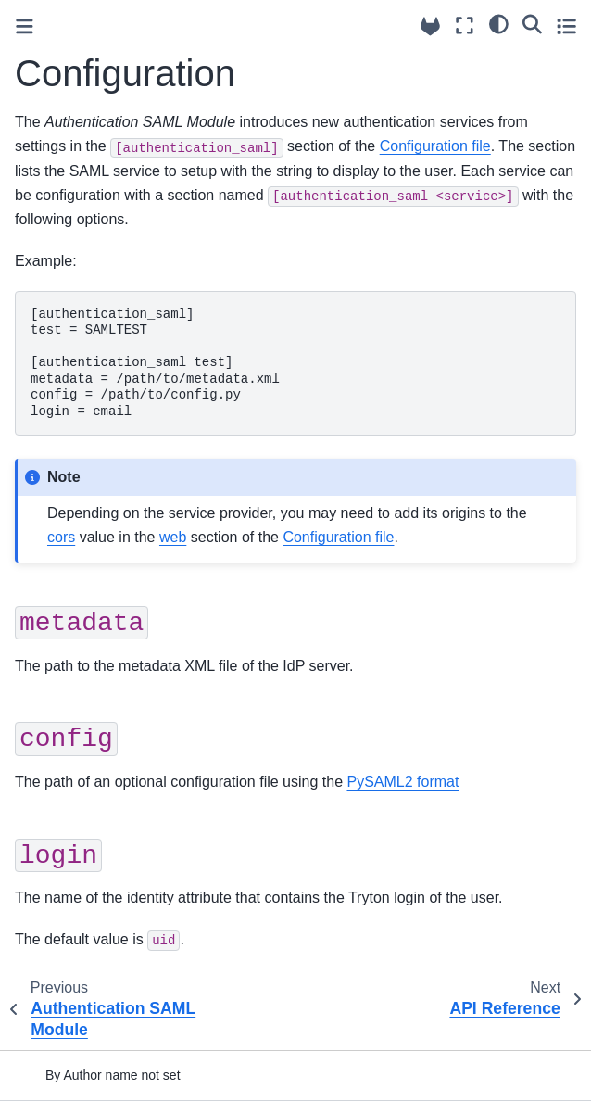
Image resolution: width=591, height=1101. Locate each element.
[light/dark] (499, 23)
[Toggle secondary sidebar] (566, 25)
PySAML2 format (402, 782)
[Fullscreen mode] (464, 25)
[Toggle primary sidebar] (24, 26)
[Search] (532, 23)
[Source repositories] (430, 26)
